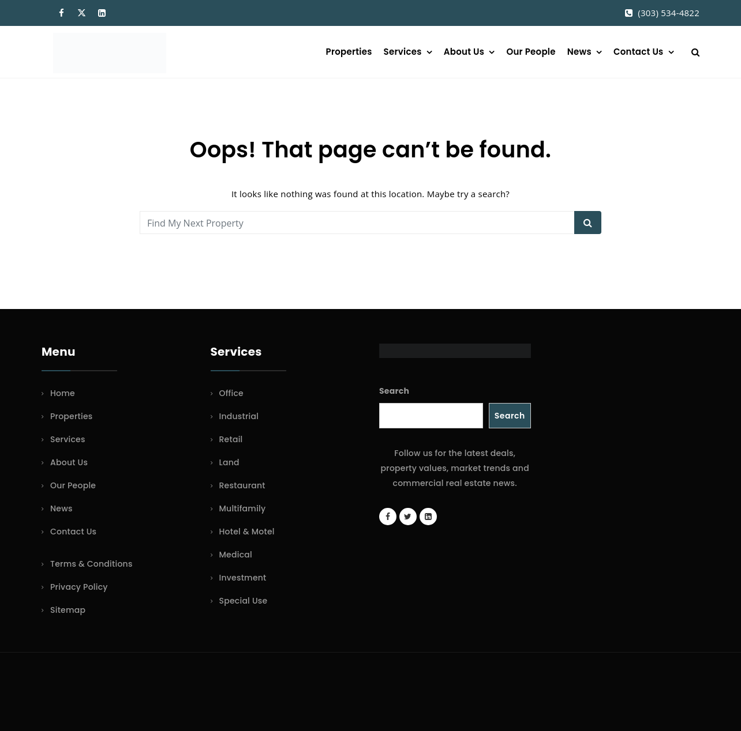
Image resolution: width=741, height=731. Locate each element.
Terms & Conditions (91, 564)
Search (394, 391)
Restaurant (242, 485)
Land (229, 462)
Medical (235, 554)
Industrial (239, 416)
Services (403, 52)
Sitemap (67, 610)
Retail (231, 439)
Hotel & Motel (247, 531)
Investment (243, 577)
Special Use (243, 600)
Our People (530, 52)
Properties (349, 52)
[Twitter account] (408, 516)
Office (231, 393)
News (579, 52)
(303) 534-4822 (668, 12)
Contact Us (638, 52)
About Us (464, 52)
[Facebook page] (387, 516)
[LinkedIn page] (428, 516)
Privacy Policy (79, 587)
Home (62, 393)
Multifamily (242, 508)
